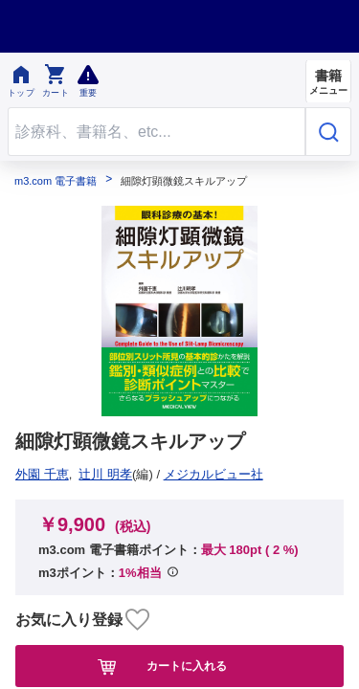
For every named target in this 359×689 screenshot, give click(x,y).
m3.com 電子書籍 (55, 181)
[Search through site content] (156, 131)
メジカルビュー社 (72, 474)
